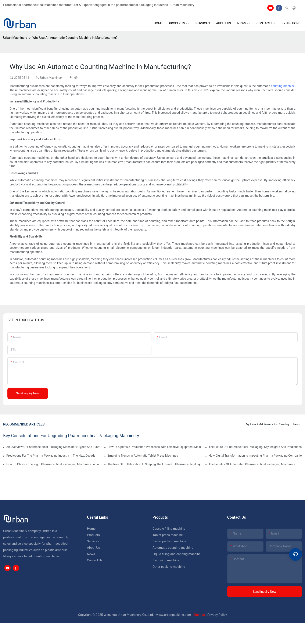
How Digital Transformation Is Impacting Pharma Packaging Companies (255, 455)
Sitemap (199, 615)
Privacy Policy (217, 615)
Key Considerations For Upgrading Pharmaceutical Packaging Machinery (71, 435)
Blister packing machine (169, 541)
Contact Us (95, 560)
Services (93, 541)
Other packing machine (168, 567)
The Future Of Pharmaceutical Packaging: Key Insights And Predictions (255, 447)
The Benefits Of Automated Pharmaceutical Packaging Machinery (252, 464)
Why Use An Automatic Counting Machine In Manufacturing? (75, 38)
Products (93, 535)
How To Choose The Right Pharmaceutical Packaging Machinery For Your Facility (53, 464)
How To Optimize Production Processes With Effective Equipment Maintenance (154, 447)
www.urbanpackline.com (173, 615)
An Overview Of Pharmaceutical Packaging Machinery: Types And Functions (53, 447)
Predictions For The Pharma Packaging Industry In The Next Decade (50, 455)
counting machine (283, 86)
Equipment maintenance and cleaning (267, 424)
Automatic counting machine (172, 548)
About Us (93, 548)
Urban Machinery (15, 38)
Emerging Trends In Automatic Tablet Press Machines (143, 455)
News (296, 424)
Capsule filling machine (168, 528)
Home (91, 528)
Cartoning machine (165, 560)
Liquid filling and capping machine (176, 554)
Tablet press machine (167, 535)
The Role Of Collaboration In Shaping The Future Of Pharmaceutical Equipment (154, 464)
